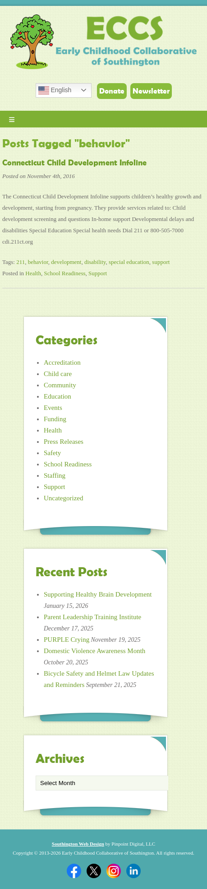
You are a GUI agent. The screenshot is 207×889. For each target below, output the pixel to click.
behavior (38, 262)
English (55, 90)
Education (57, 396)
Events (53, 407)
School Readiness (64, 273)
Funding (55, 419)
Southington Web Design (78, 844)
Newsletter (151, 90)
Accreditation (62, 362)
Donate (111, 90)
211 (20, 262)
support (161, 262)
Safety (52, 452)
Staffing (54, 475)
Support (97, 273)
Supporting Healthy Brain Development (98, 594)
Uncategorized (63, 498)
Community (60, 385)
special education (129, 262)
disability (95, 262)
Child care (58, 373)
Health (33, 273)
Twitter (94, 871)
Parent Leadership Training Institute (92, 617)
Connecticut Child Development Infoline (74, 162)
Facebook (74, 871)
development (66, 262)
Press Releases (63, 441)
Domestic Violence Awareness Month (94, 650)
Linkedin (133, 871)
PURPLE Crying (66, 639)
